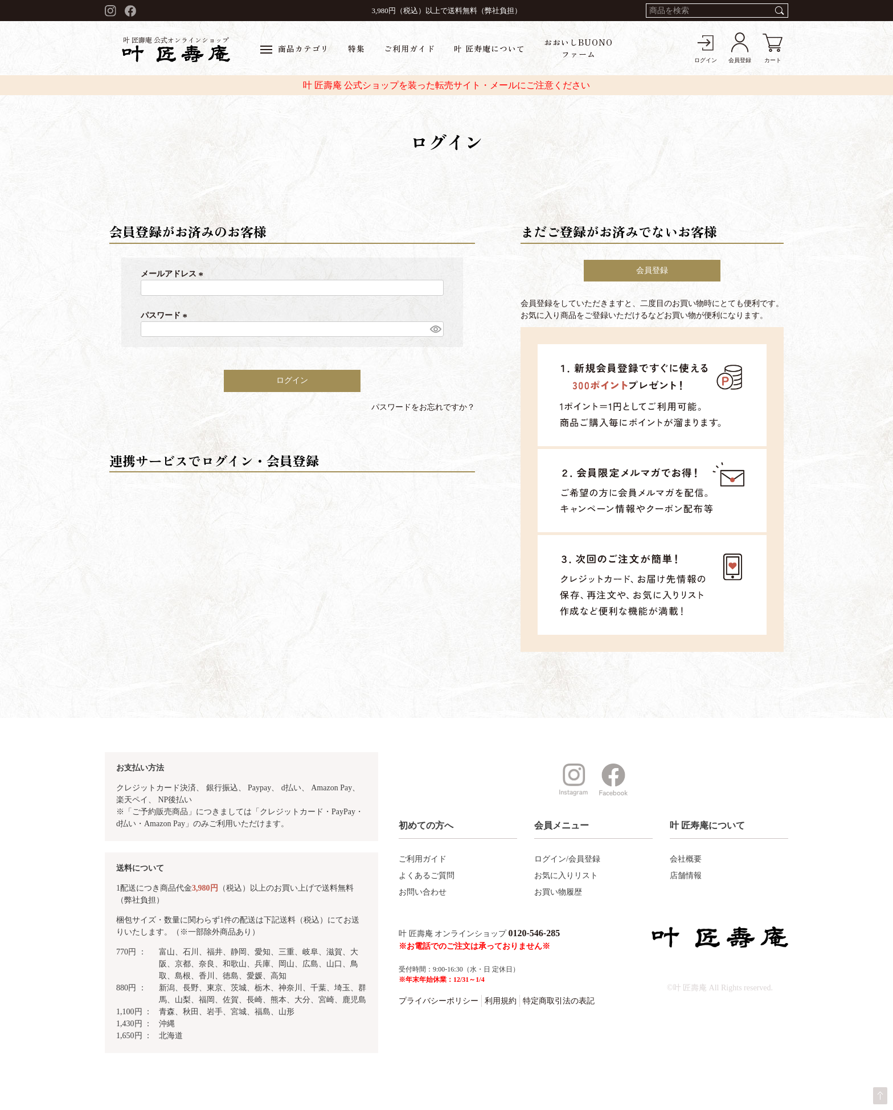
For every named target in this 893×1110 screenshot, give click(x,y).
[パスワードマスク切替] (435, 329)
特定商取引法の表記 (559, 1001)
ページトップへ (880, 1095)
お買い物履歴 (558, 892)
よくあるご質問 (426, 875)
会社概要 (686, 859)
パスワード (166, 315)
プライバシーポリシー (438, 1001)
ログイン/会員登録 (567, 859)
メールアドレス (174, 274)
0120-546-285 (534, 933)
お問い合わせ (422, 892)
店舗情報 (686, 875)
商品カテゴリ (294, 48)
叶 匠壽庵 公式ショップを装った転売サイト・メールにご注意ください (446, 85)
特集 (356, 48)
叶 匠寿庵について (489, 48)
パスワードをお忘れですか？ (423, 407)
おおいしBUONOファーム (578, 48)
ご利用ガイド (409, 48)
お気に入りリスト (566, 875)
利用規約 (501, 1001)
